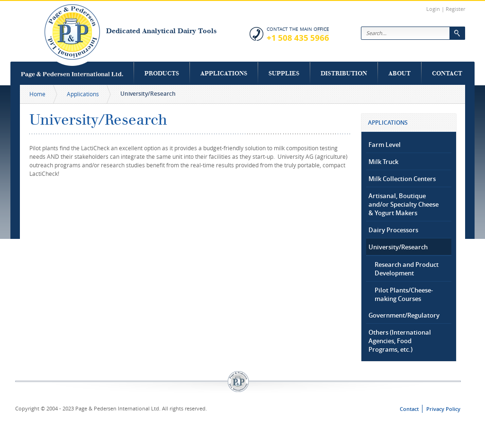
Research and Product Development (407, 268)
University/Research (398, 247)
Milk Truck (383, 161)
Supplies (284, 73)
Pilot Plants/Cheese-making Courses (404, 294)
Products (161, 73)
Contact (447, 73)
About (399, 73)
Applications (223, 73)
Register (455, 8)
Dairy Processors (393, 230)
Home (37, 94)
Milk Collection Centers (402, 178)
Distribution (344, 73)
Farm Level (384, 144)
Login (433, 8)
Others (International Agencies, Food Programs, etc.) (399, 341)
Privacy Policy (443, 408)
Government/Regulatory (404, 315)
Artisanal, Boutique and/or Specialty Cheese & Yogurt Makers (403, 204)
